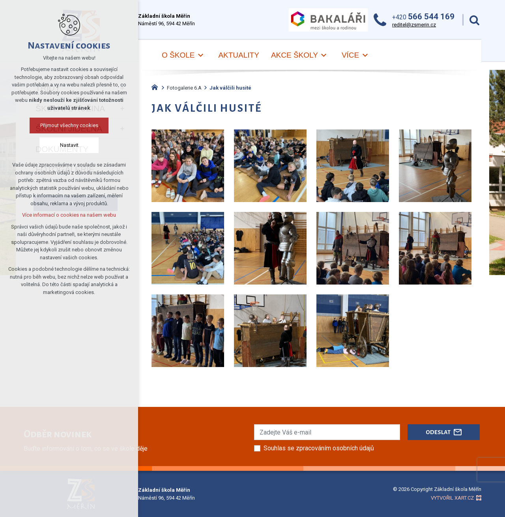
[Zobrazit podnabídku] (200, 55)
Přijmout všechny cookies (69, 125)
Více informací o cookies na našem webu (69, 215)
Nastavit (69, 145)
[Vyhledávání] (474, 20)
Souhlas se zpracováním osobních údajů (319, 448)
